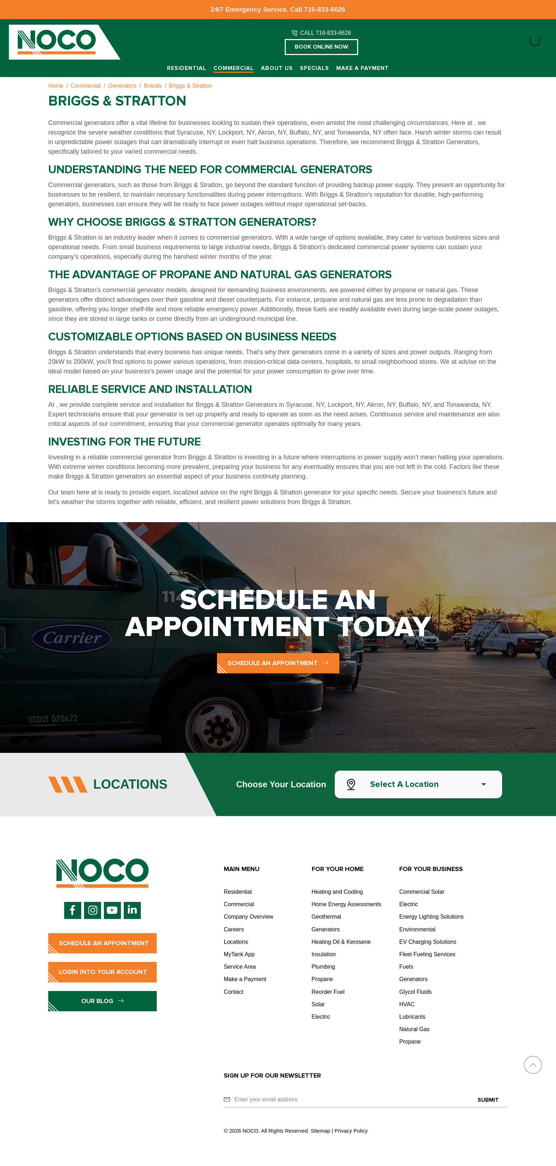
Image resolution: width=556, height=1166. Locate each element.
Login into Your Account (103, 972)
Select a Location (404, 784)
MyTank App (239, 954)
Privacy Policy (351, 1131)
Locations (236, 942)
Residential (186, 68)
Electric (321, 1017)
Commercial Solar (421, 892)
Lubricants (412, 1017)
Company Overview (248, 917)
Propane (322, 979)
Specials (314, 68)
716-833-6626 (324, 9)
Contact (233, 992)
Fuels (406, 967)
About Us (277, 68)
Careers (234, 929)
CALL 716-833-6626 (325, 33)
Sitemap (320, 1131)
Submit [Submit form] (488, 1100)
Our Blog (102, 1001)
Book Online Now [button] (321, 46)
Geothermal (326, 917)
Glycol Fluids (415, 992)
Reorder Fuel (328, 992)
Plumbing (323, 967)
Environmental (417, 929)
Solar (318, 1004)
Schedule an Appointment (278, 663)
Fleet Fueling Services (427, 954)
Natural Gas (414, 1029)
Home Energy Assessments (347, 904)
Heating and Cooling (337, 892)
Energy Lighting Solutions (431, 917)
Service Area (240, 967)
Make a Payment (362, 68)
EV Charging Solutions (427, 942)
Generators (326, 929)
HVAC (407, 1004)
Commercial (233, 68)
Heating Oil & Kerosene (341, 942)
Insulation (324, 954)
